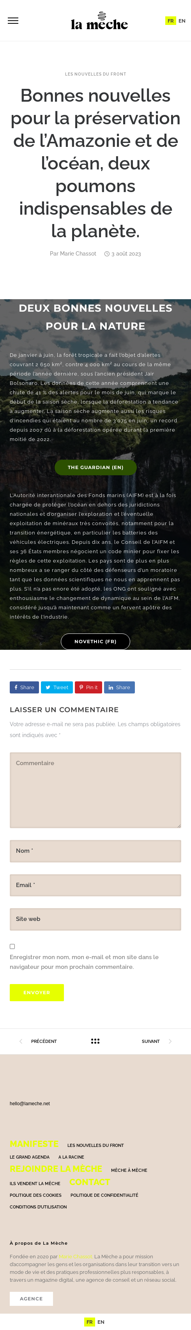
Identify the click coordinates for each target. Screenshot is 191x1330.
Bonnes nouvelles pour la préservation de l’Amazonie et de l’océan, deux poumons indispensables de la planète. (95, 163)
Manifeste (34, 1144)
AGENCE (31, 1299)
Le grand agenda (30, 1157)
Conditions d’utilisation (38, 1207)
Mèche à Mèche (129, 1170)
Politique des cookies (36, 1195)
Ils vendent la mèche (35, 1183)
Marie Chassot (78, 253)
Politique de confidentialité (104, 1195)
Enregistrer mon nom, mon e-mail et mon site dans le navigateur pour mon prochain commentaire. (84, 962)
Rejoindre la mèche (56, 1169)
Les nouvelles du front (95, 74)
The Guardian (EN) (96, 467)
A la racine (71, 1157)
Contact (89, 1182)
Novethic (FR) (95, 641)
